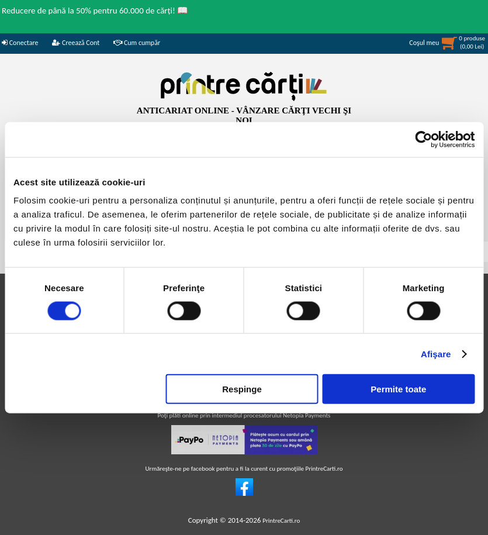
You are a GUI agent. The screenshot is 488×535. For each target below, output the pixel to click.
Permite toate (398, 389)
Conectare (20, 43)
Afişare (436, 353)
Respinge (242, 389)
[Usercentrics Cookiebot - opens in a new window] (423, 139)
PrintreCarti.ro (281, 520)
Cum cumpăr (136, 43)
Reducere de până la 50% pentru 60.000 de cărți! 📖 (95, 10)
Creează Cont (75, 43)
